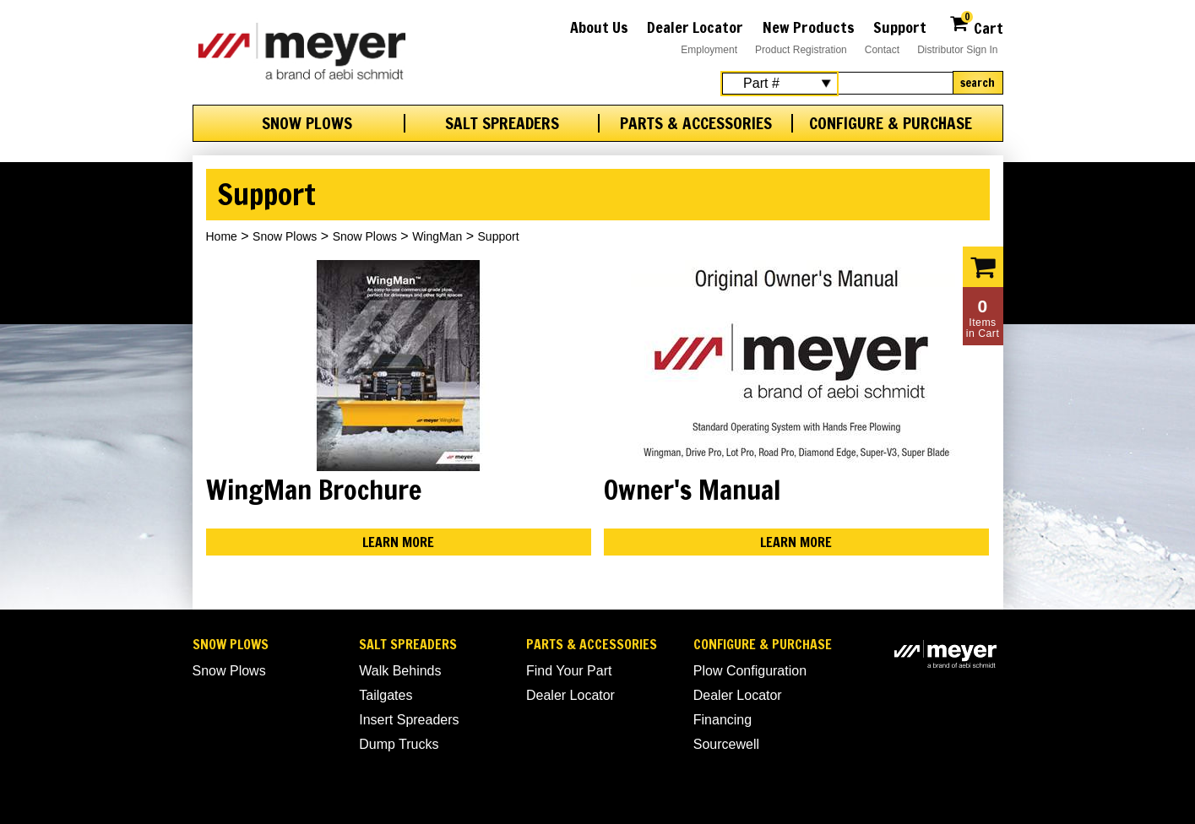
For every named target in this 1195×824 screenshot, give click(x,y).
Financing (722, 720)
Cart (975, 25)
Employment (709, 50)
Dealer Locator (695, 27)
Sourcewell (726, 744)
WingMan (437, 236)
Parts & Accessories (696, 123)
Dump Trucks (398, 744)
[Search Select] (779, 84)
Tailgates (385, 695)
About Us (599, 27)
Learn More (398, 542)
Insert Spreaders (409, 720)
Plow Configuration (750, 671)
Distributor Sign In (957, 50)
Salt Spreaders (502, 123)
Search (977, 82)
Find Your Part (568, 671)
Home (221, 236)
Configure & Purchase (890, 123)
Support (899, 27)
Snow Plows (307, 123)
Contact (882, 50)
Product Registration (801, 50)
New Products (809, 27)
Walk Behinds (400, 671)
